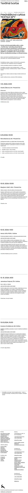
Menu (25, 1)
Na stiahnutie (3, 450)
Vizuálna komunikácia (19, 469)
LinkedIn (2, 460)
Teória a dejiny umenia (19, 442)
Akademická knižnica (5, 439)
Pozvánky (8, 41)
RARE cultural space (5, 442)
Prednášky (3, 40)
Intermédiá (16, 464)
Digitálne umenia (18, 457)
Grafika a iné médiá (18, 466)
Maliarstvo (16, 443)
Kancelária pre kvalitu (5, 433)
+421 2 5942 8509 (18, 476)
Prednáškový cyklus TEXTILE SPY (19, 12)
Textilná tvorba (10, 12)
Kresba (15, 458)
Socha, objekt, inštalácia (19, 462)
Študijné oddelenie (5, 437)
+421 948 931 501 (17, 436)
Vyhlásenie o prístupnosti (6, 491)
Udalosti (5, 12)
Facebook (3, 458)
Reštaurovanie (17, 463)
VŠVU (1, 12)
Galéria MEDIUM (4, 440)
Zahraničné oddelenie (5, 438)
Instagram (3, 457)
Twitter (2, 459)
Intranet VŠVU (4, 446)
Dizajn (15, 468)
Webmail (2, 447)
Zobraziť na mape (18, 440)
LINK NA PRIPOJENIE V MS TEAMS (8, 238)
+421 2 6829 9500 (18, 453)
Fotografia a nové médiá (19, 467)
